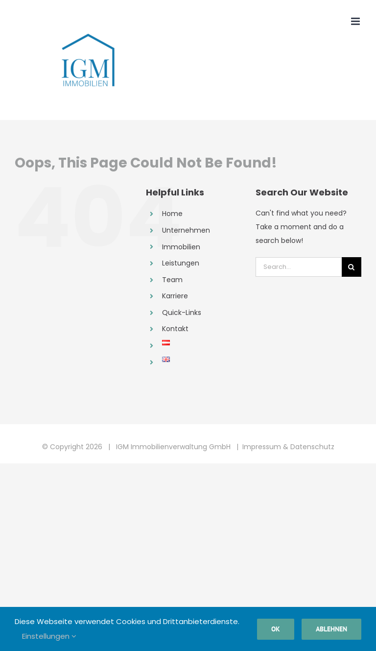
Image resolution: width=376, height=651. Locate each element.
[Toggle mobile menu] (356, 21)
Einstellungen (49, 636)
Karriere (175, 296)
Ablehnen (331, 629)
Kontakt (175, 329)
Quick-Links (181, 312)
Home (172, 213)
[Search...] (299, 267)
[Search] (351, 267)
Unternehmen (186, 230)
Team (172, 280)
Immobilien (181, 247)
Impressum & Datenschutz (288, 447)
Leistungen (180, 263)
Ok (275, 629)
